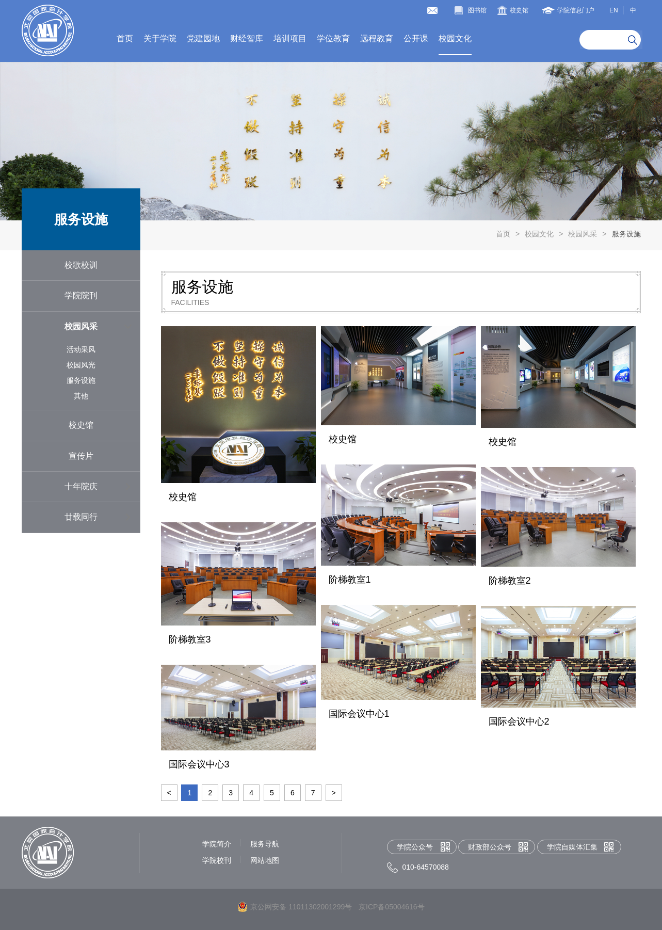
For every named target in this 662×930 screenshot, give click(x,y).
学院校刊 (216, 860)
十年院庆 (81, 486)
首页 (125, 38)
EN (613, 10)
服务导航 (264, 844)
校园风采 (582, 234)
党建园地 (203, 38)
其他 (81, 396)
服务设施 (626, 234)
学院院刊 (81, 295)
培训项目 (289, 38)
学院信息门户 (575, 10)
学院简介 (216, 844)
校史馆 (519, 10)
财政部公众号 (489, 847)
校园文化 (455, 38)
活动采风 (81, 349)
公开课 (415, 38)
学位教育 (333, 38)
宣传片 (81, 456)
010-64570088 (425, 867)
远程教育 (376, 38)
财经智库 (246, 38)
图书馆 (477, 10)
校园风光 (81, 365)
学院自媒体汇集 (572, 847)
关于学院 (159, 38)
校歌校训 (81, 265)
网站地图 (264, 860)
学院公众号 (415, 847)
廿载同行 (81, 516)
